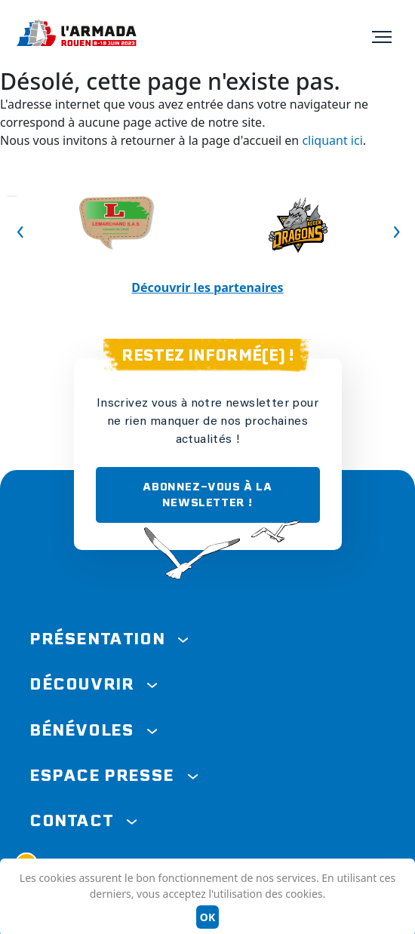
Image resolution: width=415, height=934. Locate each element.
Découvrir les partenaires (207, 287)
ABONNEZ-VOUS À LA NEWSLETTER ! (207, 494)
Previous (12, 196)
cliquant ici (332, 140)
